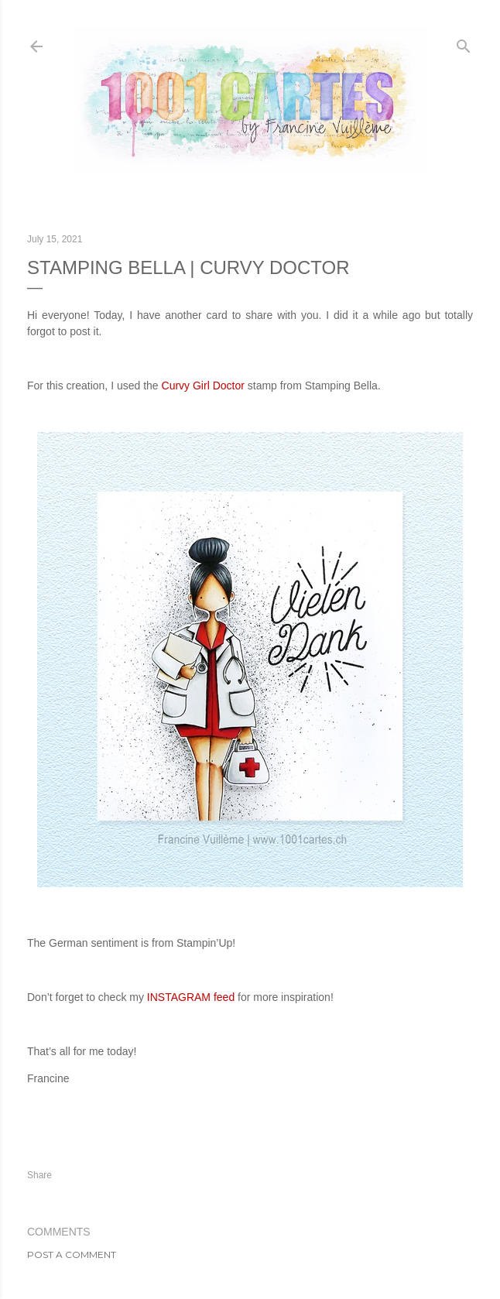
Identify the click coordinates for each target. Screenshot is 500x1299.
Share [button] (39, 1175)
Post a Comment (71, 1254)
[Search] (463, 43)
